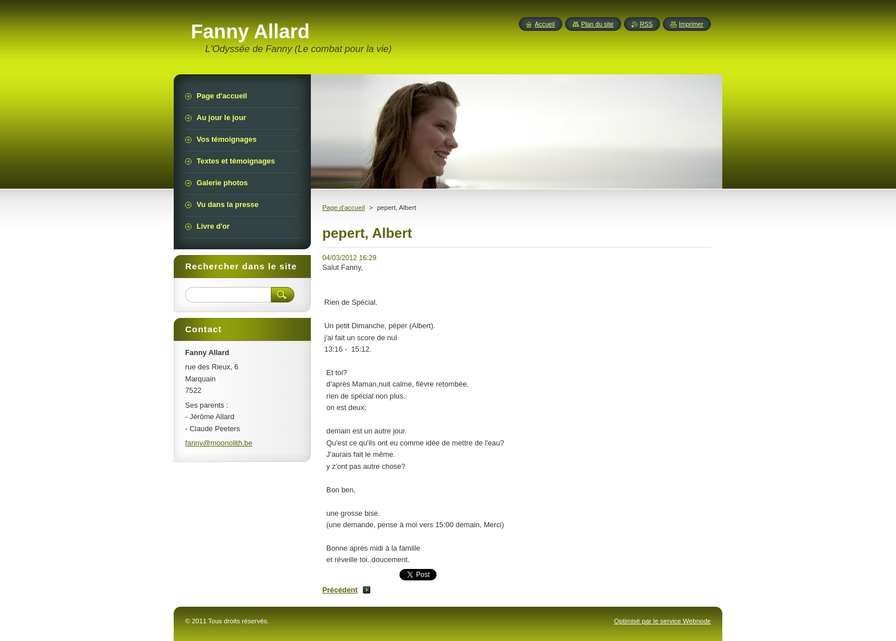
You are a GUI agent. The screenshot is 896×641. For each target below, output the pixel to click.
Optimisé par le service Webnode (662, 621)
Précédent (340, 590)
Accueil (545, 24)
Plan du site (597, 24)
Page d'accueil (343, 207)
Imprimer (691, 24)
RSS (646, 24)
